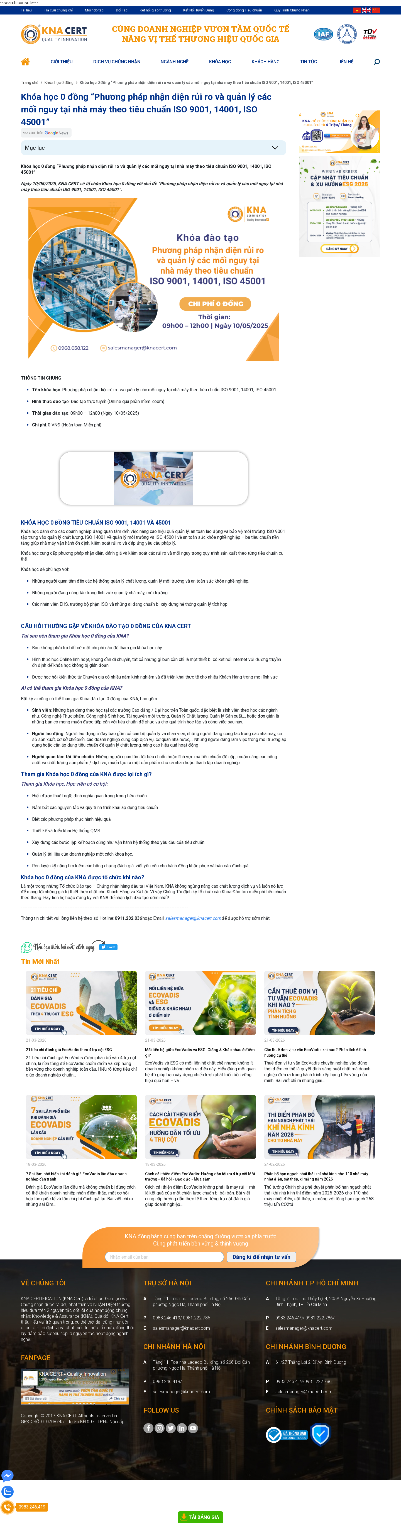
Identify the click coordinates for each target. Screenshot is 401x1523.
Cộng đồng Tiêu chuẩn (244, 10)
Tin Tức (308, 61)
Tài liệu (26, 10)
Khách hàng (266, 61)
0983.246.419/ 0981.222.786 (181, 1318)
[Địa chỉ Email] (164, 1257)
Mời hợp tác (94, 10)
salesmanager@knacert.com (181, 1328)
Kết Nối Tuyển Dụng (198, 10)
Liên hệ (345, 61)
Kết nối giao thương (155, 10)
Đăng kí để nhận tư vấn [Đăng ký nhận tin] (261, 1257)
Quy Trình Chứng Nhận (292, 10)
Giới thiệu (62, 61)
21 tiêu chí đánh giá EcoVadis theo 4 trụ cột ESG (69, 1049)
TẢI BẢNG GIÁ (204, 1517)
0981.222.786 (318, 1381)
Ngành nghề (175, 61)
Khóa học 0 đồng (59, 82)
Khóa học (220, 61)
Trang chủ (29, 82)
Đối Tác (122, 10)
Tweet (108, 947)
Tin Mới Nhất (40, 962)
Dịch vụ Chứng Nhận (116, 61)
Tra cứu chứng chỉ (58, 10)
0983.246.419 (166, 1381)
